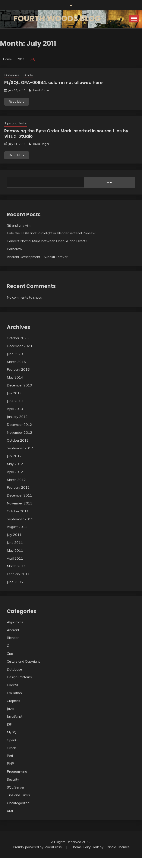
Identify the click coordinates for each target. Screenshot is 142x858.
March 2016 (16, 362)
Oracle (28, 75)
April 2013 (15, 409)
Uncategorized (18, 803)
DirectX (12, 685)
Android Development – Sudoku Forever (37, 257)
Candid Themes (117, 847)
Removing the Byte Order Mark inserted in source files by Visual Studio (66, 133)
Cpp (10, 653)
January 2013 (17, 416)
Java (10, 708)
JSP (9, 724)
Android (13, 630)
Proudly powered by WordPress (38, 847)
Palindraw (14, 249)
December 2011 (19, 495)
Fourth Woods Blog (57, 18)
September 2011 (20, 519)
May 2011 (15, 550)
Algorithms (15, 622)
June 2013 (15, 401)
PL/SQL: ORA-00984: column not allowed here (53, 83)
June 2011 (15, 542)
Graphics (13, 701)
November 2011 (19, 503)
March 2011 (16, 566)
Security (13, 779)
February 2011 (18, 574)
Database (11, 75)
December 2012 (19, 424)
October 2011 (18, 511)
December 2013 (19, 385)
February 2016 (18, 369)
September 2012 (20, 448)
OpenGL (13, 740)
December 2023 (19, 346)
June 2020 (15, 354)
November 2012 (19, 432)
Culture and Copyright (23, 661)
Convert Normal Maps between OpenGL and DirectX (47, 241)
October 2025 (18, 338)
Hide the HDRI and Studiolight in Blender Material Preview (51, 233)
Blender (13, 637)
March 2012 (16, 480)
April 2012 (15, 472)
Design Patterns (19, 677)
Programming (17, 771)
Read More (16, 101)
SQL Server (15, 787)
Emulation (14, 693)
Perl (10, 755)
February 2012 (18, 487)
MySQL (12, 732)
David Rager (40, 90)
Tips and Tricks (15, 123)
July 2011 (14, 534)
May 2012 (15, 464)
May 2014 (15, 377)
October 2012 (18, 440)
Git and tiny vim (19, 225)
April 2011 (15, 558)
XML (10, 811)
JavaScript (14, 716)
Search (109, 182)
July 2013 (14, 393)
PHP (10, 763)
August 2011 (17, 527)
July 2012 (14, 456)
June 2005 (15, 582)
